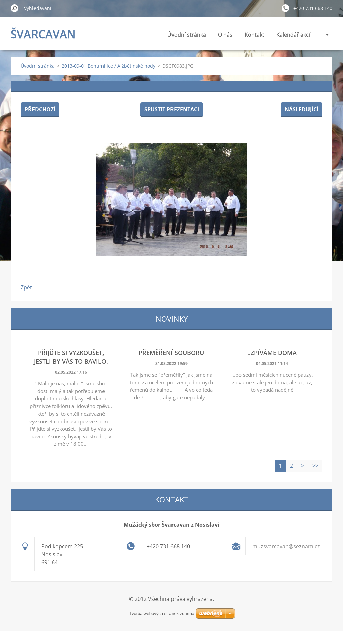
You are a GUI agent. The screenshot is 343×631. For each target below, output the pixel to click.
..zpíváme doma (272, 353)
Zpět (26, 287)
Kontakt (254, 34)
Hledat (15, 8)
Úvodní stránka (186, 34)
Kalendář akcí (293, 34)
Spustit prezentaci (171, 109)
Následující (301, 109)
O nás (225, 34)
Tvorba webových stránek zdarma (161, 613)
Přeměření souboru (171, 353)
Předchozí (40, 109)
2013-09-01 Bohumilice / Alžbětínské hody (108, 66)
